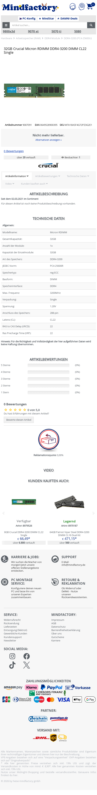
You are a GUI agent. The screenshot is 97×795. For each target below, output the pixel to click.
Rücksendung (11, 623)
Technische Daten (77, 176)
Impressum (57, 620)
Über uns (56, 633)
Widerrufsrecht (12, 620)
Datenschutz (58, 626)
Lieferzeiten (10, 626)
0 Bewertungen (14, 151)
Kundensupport (13, 637)
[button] (6, 25)
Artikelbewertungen (46, 176)
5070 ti (56, 31)
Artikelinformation (15, 176)
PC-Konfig (28, 18)
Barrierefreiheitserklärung (65, 630)
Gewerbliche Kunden (15, 633)
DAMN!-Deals (67, 18)
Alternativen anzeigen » (48, 139)
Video (8, 183)
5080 (77, 31)
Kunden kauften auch (33, 183)
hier (15, 775)
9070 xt (33, 31)
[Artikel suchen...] (48, 25)
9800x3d (9, 31)
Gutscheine (57, 637)
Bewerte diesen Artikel (18, 419)
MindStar (46, 18)
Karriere (55, 640)
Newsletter (10, 640)
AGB (53, 623)
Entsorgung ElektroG (15, 630)
